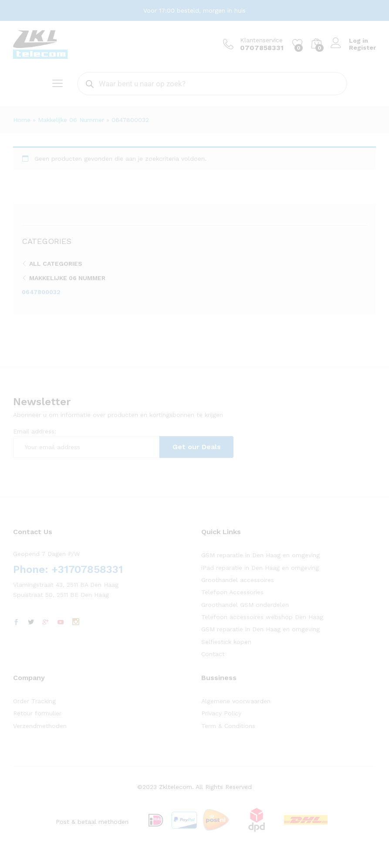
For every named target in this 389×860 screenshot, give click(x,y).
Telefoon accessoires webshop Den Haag (262, 616)
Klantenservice (261, 40)
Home (21, 119)
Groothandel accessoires (237, 579)
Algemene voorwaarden (236, 700)
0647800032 (41, 291)
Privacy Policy (221, 713)
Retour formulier (37, 713)
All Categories (55, 263)
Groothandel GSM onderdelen (245, 604)
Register (362, 47)
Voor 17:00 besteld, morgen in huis (194, 10)
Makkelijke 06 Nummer (71, 119)
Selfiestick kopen (226, 641)
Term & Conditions (228, 725)
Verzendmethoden (40, 725)
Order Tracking (34, 700)
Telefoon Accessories (232, 592)
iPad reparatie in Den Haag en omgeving (260, 567)
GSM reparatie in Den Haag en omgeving (260, 555)
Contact (213, 653)
